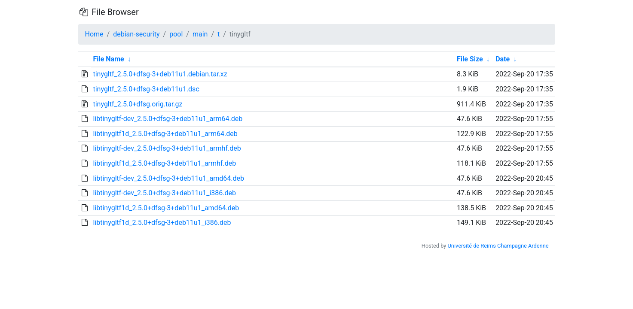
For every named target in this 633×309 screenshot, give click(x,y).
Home (94, 34)
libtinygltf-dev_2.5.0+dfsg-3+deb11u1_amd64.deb (168, 178)
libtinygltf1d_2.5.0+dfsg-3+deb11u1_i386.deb (162, 222)
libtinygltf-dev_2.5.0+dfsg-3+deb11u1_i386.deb (164, 193)
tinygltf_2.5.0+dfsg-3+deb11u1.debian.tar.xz (160, 74)
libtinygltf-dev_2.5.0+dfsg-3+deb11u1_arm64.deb (167, 119)
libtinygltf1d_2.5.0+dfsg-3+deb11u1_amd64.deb (166, 208)
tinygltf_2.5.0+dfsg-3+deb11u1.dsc (146, 89)
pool (176, 34)
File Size (470, 59)
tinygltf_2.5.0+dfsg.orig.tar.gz (137, 104)
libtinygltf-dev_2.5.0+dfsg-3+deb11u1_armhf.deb (167, 148)
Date (502, 59)
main (200, 34)
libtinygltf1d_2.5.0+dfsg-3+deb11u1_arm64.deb (165, 134)
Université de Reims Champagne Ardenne (498, 245)
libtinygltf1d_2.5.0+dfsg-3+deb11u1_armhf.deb (164, 163)
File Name (108, 59)
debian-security (136, 34)
